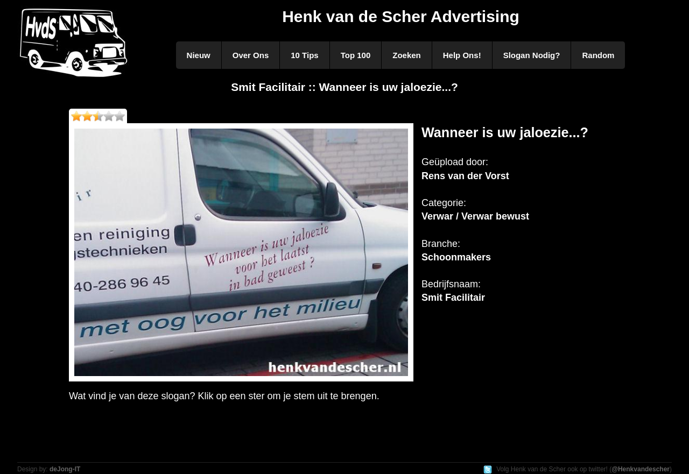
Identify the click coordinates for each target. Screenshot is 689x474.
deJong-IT (65, 469)
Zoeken (406, 55)
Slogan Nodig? (531, 55)
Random (598, 55)
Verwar (437, 216)
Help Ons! (462, 55)
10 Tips (304, 55)
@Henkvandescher (640, 469)
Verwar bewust (495, 216)
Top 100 (356, 55)
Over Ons (251, 55)
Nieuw (198, 55)
